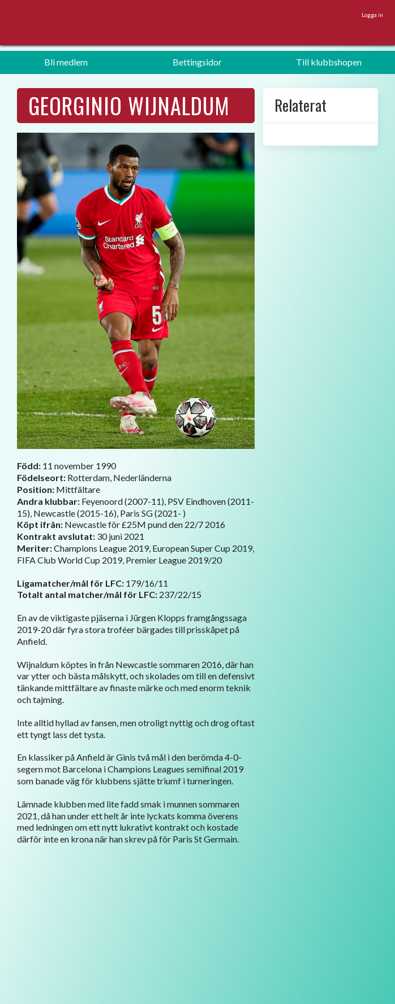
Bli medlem (66, 61)
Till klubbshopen (329, 61)
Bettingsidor (197, 61)
